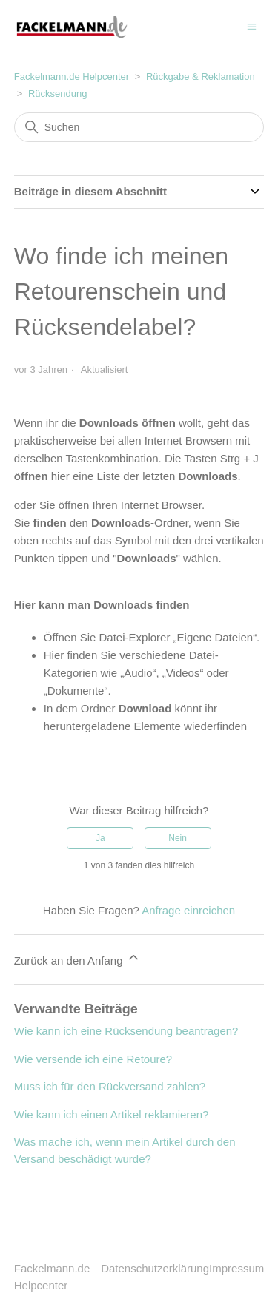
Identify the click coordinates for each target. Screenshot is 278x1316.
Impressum (236, 1268)
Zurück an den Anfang (77, 958)
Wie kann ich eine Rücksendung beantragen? (126, 1031)
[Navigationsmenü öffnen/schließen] (252, 25)
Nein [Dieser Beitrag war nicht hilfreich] (177, 838)
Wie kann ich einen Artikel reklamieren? (111, 1114)
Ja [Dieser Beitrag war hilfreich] (100, 838)
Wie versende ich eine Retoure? (93, 1059)
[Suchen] (139, 127)
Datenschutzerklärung (155, 1268)
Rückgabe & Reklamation (200, 76)
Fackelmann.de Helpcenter (73, 76)
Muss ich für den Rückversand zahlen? (109, 1086)
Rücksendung (57, 93)
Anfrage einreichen (188, 910)
